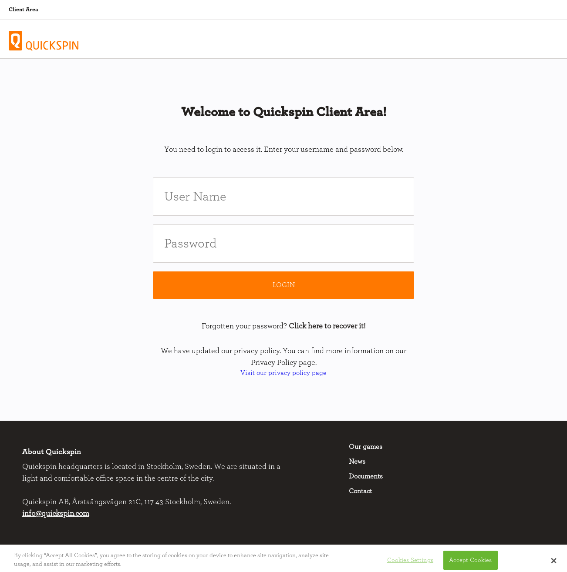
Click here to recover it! (327, 326)
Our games (365, 446)
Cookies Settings (410, 562)
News (357, 461)
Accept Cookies (470, 562)
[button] (554, 562)
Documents (366, 476)
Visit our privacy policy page (283, 372)
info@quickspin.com (55, 514)
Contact (360, 491)
